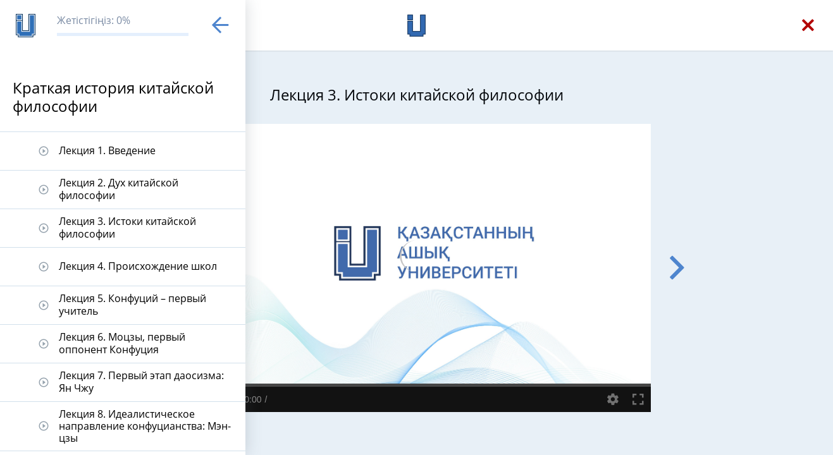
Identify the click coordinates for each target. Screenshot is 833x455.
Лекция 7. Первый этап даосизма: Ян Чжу (141, 381)
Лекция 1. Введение (107, 150)
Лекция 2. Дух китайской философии (118, 189)
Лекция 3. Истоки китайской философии (127, 227)
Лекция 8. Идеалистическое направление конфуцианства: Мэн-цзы (145, 426)
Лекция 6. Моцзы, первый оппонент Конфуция (122, 343)
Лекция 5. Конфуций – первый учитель (132, 304)
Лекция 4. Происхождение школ (138, 266)
